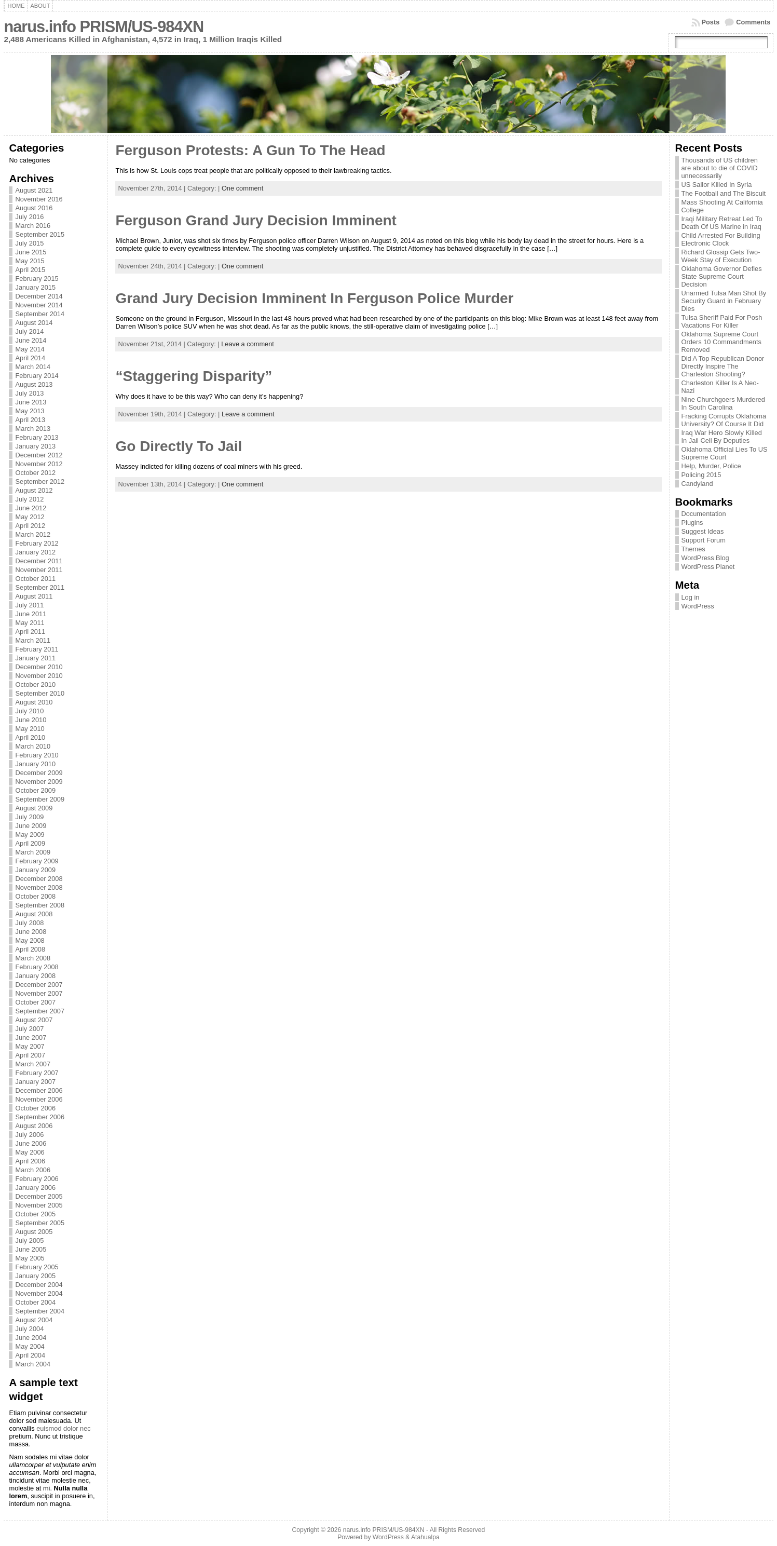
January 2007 (35, 1082)
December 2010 (38, 667)
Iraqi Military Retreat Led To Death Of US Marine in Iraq (721, 222)
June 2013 (30, 402)
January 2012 (35, 552)
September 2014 (39, 314)
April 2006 (30, 1161)
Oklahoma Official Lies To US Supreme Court (724, 453)
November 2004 (38, 1293)
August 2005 (33, 1232)
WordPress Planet (708, 567)
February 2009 (36, 861)
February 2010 (36, 755)
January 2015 (35, 287)
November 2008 (38, 887)
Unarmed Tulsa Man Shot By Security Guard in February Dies (724, 301)
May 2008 (29, 940)
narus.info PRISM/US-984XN (103, 27)
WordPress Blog (705, 558)
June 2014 (30, 340)
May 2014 (29, 349)
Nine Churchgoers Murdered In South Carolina (723, 403)
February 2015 (36, 278)
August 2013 (33, 384)
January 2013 (35, 446)
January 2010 (35, 764)
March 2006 (32, 1170)
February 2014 (36, 375)
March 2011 (32, 640)
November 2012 (38, 464)
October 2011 (35, 578)
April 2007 (30, 1055)
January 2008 (35, 976)
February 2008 (36, 967)
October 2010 (35, 684)
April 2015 (30, 270)
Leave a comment (247, 344)
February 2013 (36, 437)
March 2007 (32, 1064)
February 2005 (36, 1267)
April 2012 (30, 526)
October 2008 (35, 896)
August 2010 (33, 702)
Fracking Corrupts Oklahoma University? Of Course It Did (724, 420)
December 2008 (38, 879)
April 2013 (30, 420)
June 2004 (30, 1337)
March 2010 (32, 746)
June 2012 (30, 508)
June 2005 (30, 1249)
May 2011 (29, 623)
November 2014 (38, 305)
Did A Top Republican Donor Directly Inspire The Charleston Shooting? (723, 366)
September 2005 (39, 1223)
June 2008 (30, 931)
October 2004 (35, 1302)
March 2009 (32, 852)
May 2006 (29, 1152)
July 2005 (29, 1240)
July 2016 (29, 217)
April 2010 (30, 737)
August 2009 (33, 808)
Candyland (697, 483)
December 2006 (38, 1090)
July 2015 (29, 243)
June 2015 (30, 252)
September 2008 (39, 905)
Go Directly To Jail (178, 446)
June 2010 (30, 720)
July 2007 (29, 1029)
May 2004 (29, 1346)
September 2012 (39, 481)
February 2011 (36, 649)
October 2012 (35, 473)
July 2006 (29, 1134)
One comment (242, 188)
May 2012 (29, 517)
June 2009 (30, 826)
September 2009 (39, 799)
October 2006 (35, 1108)
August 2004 (33, 1320)
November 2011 (38, 570)
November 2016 (38, 199)
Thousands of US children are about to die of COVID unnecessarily (719, 168)
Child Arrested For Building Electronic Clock (720, 239)
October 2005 (35, 1214)
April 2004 (30, 1355)
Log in (690, 597)
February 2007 (36, 1073)
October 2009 (35, 790)
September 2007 (39, 1011)
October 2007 (35, 1002)
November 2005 (38, 1205)
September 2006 (39, 1117)
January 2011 (35, 658)
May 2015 (29, 261)
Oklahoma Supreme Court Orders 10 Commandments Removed (721, 342)
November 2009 (38, 781)
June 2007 (30, 1037)
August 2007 (33, 1020)
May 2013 (29, 411)
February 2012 (36, 543)
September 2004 (39, 1311)
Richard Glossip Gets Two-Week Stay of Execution (720, 256)
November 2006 (38, 1099)
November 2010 (38, 676)
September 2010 (39, 693)
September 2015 (39, 234)
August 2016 (33, 208)
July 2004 (29, 1329)
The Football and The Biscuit (723, 193)
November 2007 (38, 993)
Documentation (703, 514)
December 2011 (38, 561)
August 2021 (33, 190)
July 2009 (29, 817)
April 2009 (30, 843)
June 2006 (30, 1143)
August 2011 (33, 596)
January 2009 (35, 870)
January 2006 (35, 1187)
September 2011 (39, 587)
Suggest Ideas (702, 531)
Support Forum (703, 540)
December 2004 (38, 1285)
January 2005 (35, 1276)
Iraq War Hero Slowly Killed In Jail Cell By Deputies (721, 436)
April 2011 (30, 631)
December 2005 (38, 1196)
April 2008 (30, 949)
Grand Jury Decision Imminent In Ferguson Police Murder (314, 298)
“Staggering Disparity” (193, 376)
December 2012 (38, 455)
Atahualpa (425, 1537)
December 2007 (38, 984)
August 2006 (33, 1126)
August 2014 (33, 323)
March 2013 (32, 428)
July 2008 (29, 923)
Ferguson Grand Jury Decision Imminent (255, 220)
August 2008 (33, 914)
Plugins (692, 522)
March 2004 (32, 1364)
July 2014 (29, 331)
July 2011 (29, 605)
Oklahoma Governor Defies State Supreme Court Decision (721, 276)
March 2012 (32, 534)
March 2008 (32, 958)
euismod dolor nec (63, 1428)
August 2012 (33, 490)
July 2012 (29, 499)
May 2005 (29, 1258)
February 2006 (36, 1179)
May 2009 (29, 834)
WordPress (697, 606)
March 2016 (32, 225)
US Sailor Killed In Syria (716, 184)
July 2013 (29, 393)
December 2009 (38, 773)
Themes (693, 549)
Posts (711, 22)
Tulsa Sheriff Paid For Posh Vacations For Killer (721, 321)
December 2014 (38, 296)
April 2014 (30, 358)
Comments (753, 22)
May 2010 (29, 729)
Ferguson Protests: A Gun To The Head (250, 150)
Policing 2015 (701, 475)
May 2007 (29, 1046)
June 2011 (30, 614)
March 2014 (32, 367)
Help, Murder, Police (711, 466)
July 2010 (29, 711)
